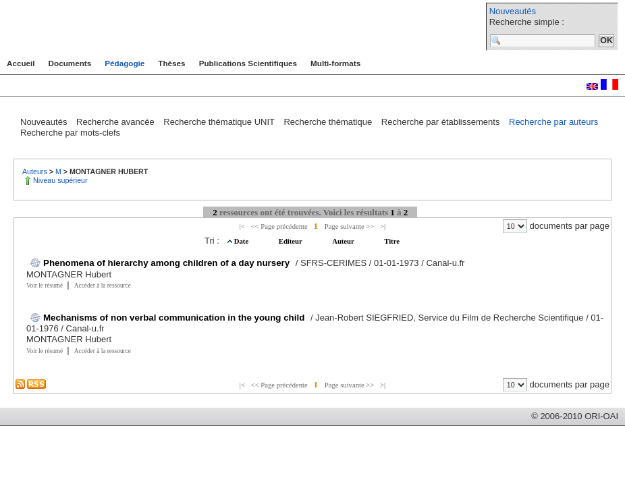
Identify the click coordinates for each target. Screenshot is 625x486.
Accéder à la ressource (102, 285)
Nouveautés (512, 11)
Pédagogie (124, 63)
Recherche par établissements (441, 122)
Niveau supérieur (60, 180)
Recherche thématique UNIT (220, 122)
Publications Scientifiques (248, 63)
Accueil (21, 63)
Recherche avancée (116, 122)
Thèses (171, 63)
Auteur (344, 241)
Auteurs (35, 171)
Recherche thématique (328, 122)
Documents (70, 63)
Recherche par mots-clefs (70, 133)
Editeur (291, 241)
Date (242, 241)
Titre (392, 241)
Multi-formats (335, 63)
